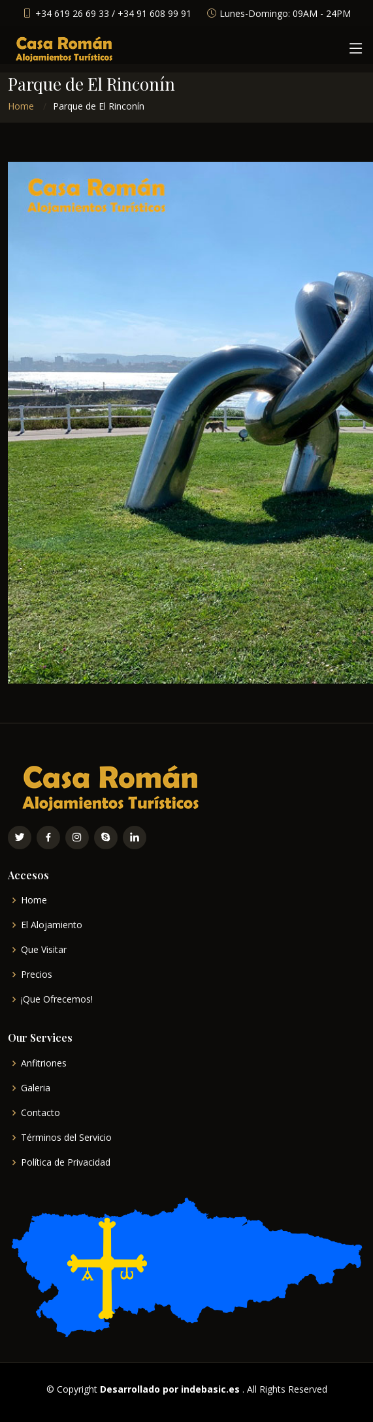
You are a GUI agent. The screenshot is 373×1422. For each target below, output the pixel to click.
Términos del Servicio (66, 1137)
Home (21, 106)
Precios (36, 974)
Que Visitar (44, 949)
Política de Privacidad (65, 1162)
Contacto (40, 1112)
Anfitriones (44, 1063)
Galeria (35, 1088)
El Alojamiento (51, 925)
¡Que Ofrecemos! (57, 999)
